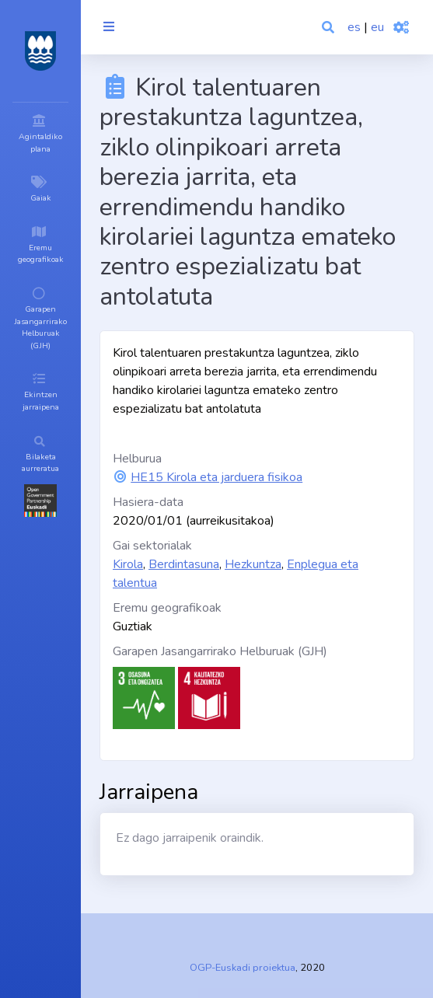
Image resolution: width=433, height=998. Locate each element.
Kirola (128, 564)
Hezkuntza (253, 564)
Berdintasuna (183, 564)
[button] (329, 27)
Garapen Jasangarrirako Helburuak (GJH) (220, 651)
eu (377, 27)
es (354, 27)
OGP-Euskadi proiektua (242, 968)
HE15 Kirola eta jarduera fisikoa (216, 477)
